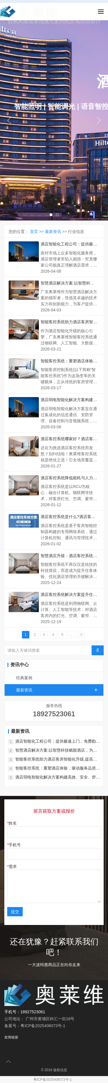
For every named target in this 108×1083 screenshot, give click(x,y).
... (71, 635)
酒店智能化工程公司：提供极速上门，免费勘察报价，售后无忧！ (69, 244)
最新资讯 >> (56, 231)
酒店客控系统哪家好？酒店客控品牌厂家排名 (69, 439)
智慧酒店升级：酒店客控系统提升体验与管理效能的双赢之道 (69, 556)
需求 (13, 866)
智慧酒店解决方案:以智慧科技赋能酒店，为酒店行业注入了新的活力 (69, 283)
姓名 (13, 823)
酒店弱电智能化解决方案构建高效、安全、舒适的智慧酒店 (69, 400)
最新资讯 (59, 690)
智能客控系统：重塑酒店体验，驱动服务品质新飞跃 (69, 361)
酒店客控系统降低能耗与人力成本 (69, 478)
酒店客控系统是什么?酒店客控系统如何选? (68, 517)
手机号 (15, 844)
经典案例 (24, 678)
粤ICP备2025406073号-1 (52, 1080)
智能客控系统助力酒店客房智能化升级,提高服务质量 (69, 322)
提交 (15, 911)
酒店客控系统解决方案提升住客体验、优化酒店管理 (69, 595)
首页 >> (37, 231)
